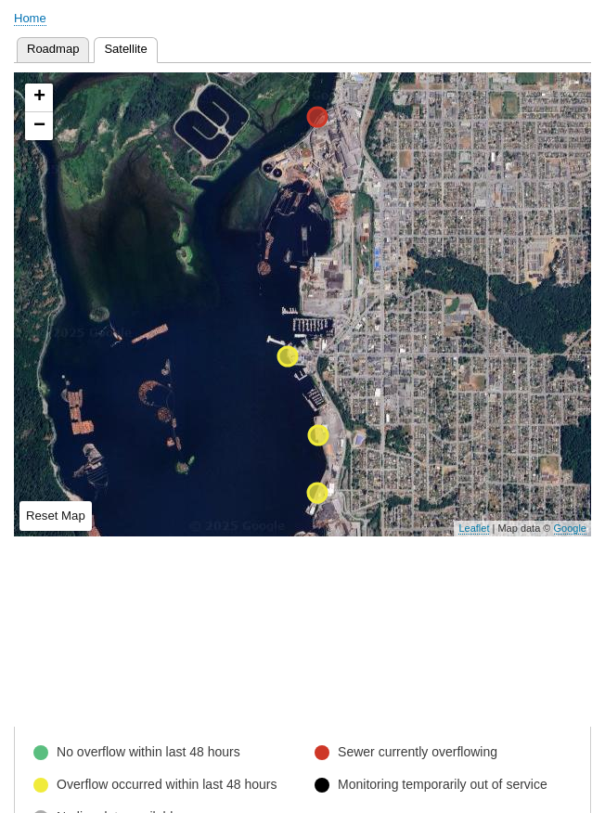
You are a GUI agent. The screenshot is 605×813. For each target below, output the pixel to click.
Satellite (130, 47)
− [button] (39, 126)
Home (30, 18)
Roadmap (53, 49)
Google (570, 528)
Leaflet (473, 528)
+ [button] (39, 97)
